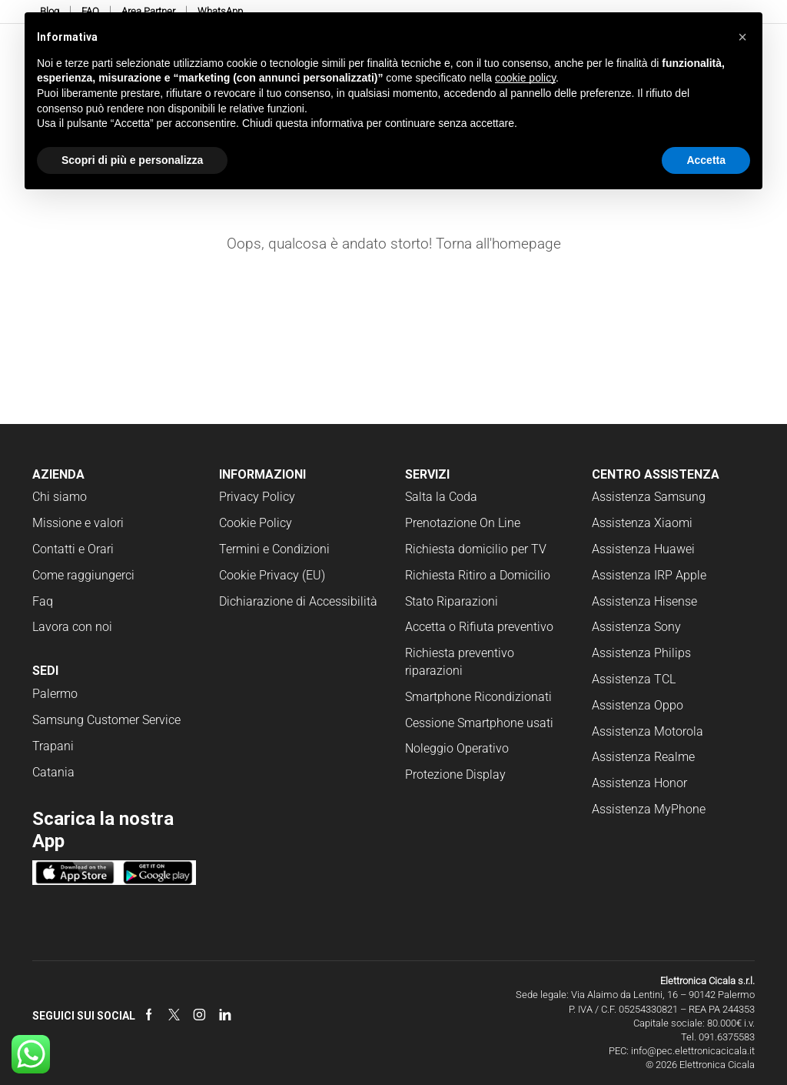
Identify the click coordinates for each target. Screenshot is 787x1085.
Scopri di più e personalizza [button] (132, 160)
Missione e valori (78, 523)
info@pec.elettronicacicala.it (693, 1051)
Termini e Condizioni (274, 549)
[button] (742, 37)
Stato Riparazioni (451, 601)
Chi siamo (59, 496)
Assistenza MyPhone (649, 809)
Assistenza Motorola (647, 731)
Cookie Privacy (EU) (272, 575)
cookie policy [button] (525, 78)
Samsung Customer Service (106, 720)
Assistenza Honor (639, 783)
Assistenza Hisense (644, 601)
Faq (42, 601)
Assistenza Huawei (643, 549)
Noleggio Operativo (457, 748)
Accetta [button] (706, 160)
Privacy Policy (257, 496)
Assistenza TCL (634, 679)
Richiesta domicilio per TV (475, 549)
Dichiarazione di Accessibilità (298, 601)
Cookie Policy (255, 523)
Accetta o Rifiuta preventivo (479, 626)
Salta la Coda (441, 496)
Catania (53, 772)
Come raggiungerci (83, 575)
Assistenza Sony (636, 626)
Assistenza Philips (641, 653)
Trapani (53, 746)
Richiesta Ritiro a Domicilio (477, 575)
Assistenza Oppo (637, 705)
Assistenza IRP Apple (649, 575)
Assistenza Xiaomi (642, 523)
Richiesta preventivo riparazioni (459, 662)
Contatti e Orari (73, 549)
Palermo (55, 693)
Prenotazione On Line (464, 523)
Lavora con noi (72, 626)
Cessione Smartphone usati (479, 723)
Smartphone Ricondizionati (478, 696)
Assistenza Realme (643, 756)
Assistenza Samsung (649, 496)
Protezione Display (455, 774)
